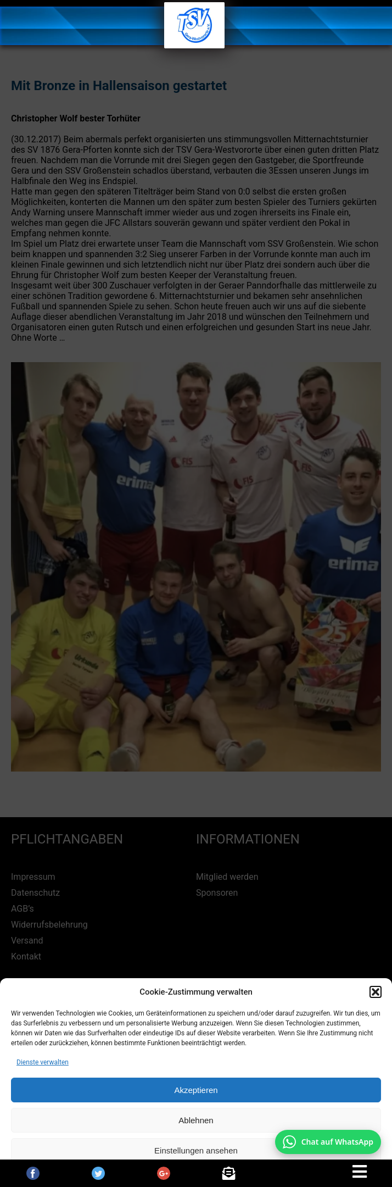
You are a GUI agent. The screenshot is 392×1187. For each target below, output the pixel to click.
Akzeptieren (195, 1090)
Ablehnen (195, 1120)
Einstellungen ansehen (196, 1150)
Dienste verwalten (42, 1062)
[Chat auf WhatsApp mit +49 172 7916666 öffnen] (328, 1142)
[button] (375, 991)
